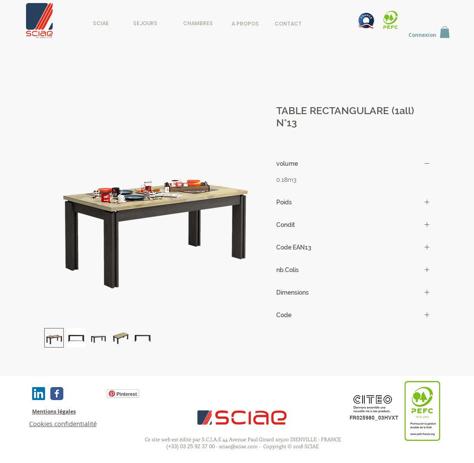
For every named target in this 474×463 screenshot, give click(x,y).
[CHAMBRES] (198, 23)
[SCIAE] (101, 23)
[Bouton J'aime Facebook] (84, 393)
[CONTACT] (288, 23)
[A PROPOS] (245, 23)
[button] (445, 32)
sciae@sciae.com (238, 446)
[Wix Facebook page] (56, 393)
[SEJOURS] (145, 23)
